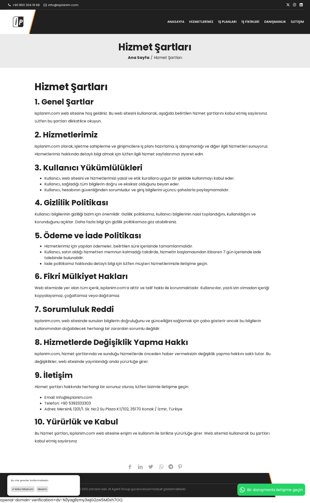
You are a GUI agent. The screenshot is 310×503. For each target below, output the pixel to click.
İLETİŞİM (297, 22)
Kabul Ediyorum (22, 489)
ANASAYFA (175, 22)
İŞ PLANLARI (227, 22)
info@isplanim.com (60, 5)
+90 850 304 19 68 (23, 5)
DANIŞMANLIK (275, 22)
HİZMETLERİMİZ (201, 22)
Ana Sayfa (138, 57)
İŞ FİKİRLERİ (250, 22)
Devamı (42, 489)
